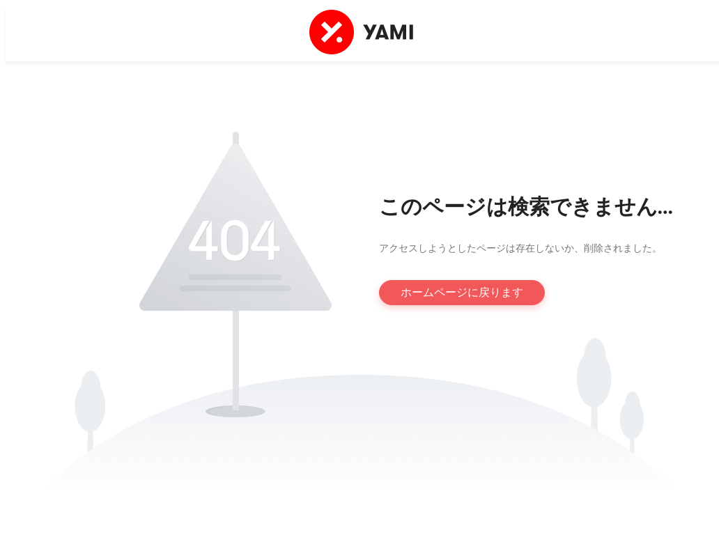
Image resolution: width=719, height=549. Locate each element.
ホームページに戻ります (462, 292)
